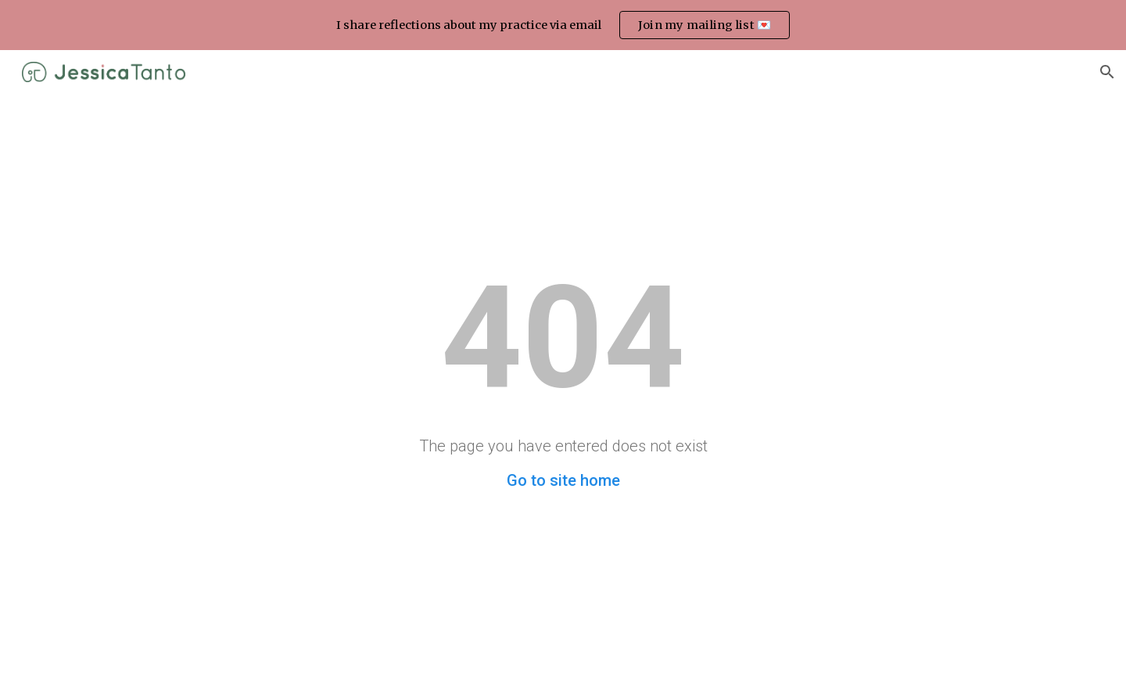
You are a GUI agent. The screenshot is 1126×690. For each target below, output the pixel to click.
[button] (1107, 72)
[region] (563, 25)
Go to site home (563, 480)
